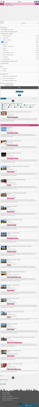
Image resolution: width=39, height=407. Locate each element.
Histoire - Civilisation (8, 46)
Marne (10, 107)
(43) (37, 37)
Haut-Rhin (12, 105)
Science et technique (8, 54)
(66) (37, 57)
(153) (37, 50)
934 (28, 405)
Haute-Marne (24, 107)
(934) (37, 42)
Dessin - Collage (7, 40)
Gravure (5, 44)
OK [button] (20, 88)
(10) (37, 35)
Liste (2, 98)
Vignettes (8, 98)
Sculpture (5, 57)
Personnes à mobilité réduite (10, 76)
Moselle (19, 105)
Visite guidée (6, 59)
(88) (37, 46)
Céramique (6, 37)
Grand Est (3, 384)
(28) (37, 44)
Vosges (4, 107)
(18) (37, 48)
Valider (19, 95)
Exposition (5, 42)
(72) (37, 54)
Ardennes (5, 109)
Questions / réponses (7, 396)
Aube (32, 107)
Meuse (16, 107)
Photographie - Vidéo (8, 52)
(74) (37, 59)
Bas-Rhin (5, 105)
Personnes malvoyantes (9, 78)
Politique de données (7, 400)
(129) (37, 52)
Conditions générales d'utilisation (10, 398)
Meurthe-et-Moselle (30, 105)
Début (2, 23)
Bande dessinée (7, 35)
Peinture (5, 50)
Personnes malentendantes (10, 80)
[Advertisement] (19, 13)
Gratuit (4, 68)
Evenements (3, 380)
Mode (4, 48)
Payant (4, 71)
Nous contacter (6, 392)
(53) (37, 40)
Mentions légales (6, 394)
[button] (19, 92)
